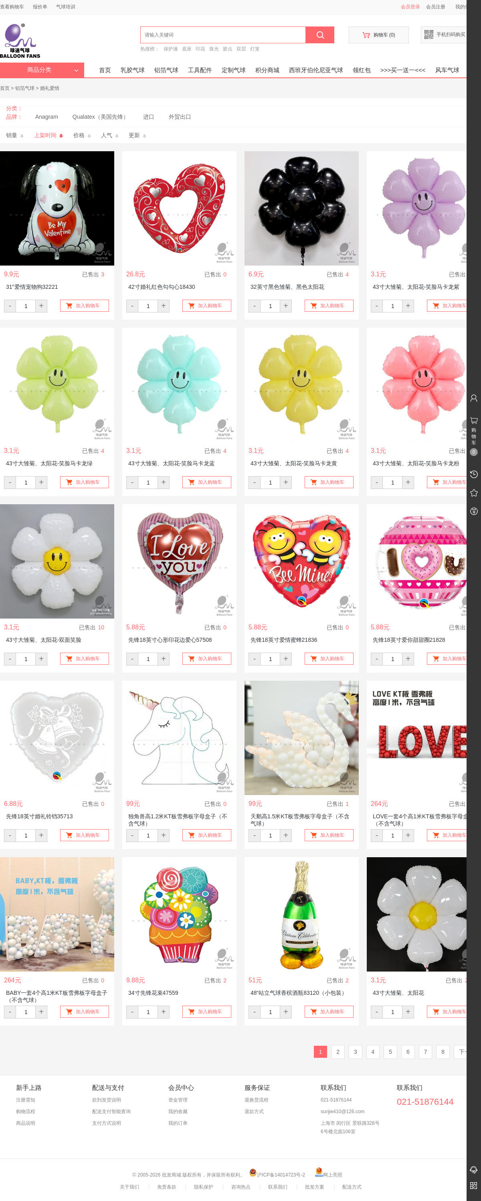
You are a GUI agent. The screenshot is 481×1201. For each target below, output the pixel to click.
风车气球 (447, 70)
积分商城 (267, 70)
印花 (200, 49)
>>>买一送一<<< (403, 70)
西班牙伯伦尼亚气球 (316, 70)
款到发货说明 (106, 1100)
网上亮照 (328, 1175)
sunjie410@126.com (343, 1111)
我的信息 (467, 7)
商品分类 (53, 70)
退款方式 (254, 1111)
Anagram (46, 117)
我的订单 (178, 1123)
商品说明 (25, 1123)
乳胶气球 (133, 70)
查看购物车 (12, 7)
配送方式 (352, 1187)
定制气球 (234, 70)
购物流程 (25, 1111)
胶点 (227, 49)
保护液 (171, 49)
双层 (241, 49)
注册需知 (25, 1100)
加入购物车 (88, 305)
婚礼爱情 (49, 88)
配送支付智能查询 (111, 1111)
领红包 (362, 70)
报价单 (40, 7)
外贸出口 (180, 117)
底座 (187, 49)
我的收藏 (178, 1111)
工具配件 (200, 70)
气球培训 (65, 7)
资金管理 (178, 1100)
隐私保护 (203, 1187)
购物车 (378, 35)
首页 (105, 70)
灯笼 (255, 49)
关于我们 (129, 1187)
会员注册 (435, 7)
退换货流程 (257, 1100)
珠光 (214, 49)
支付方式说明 (106, 1123)
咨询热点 (241, 1187)
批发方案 (314, 1187)
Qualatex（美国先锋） (101, 117)
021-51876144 (336, 1100)
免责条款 (166, 1187)
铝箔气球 (166, 70)
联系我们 (277, 1187)
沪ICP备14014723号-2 (277, 1175)
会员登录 (410, 7)
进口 (148, 117)
